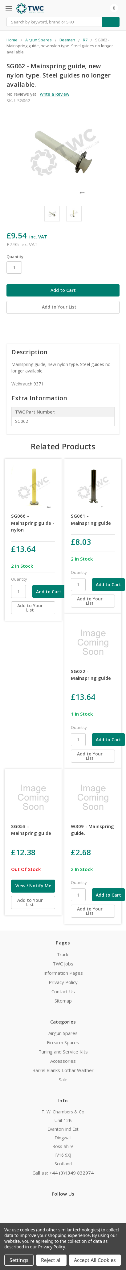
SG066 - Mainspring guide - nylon (33, 523)
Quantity (19, 579)
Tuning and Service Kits (63, 1052)
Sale (63, 1079)
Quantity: (15, 256)
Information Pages (63, 973)
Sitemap (63, 1001)
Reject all (51, 1260)
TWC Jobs (63, 964)
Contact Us (63, 991)
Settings (19, 1260)
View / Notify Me (33, 886)
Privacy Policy (63, 982)
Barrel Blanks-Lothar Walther (63, 1070)
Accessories (63, 1061)
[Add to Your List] (33, 607)
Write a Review (54, 94)
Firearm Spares (63, 1042)
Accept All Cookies (95, 1260)
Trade (63, 954)
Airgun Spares (63, 1033)
